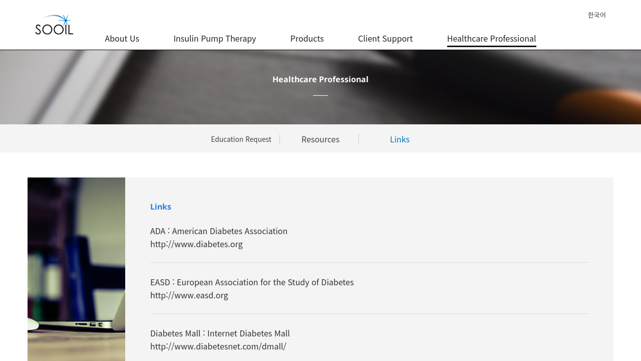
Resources (320, 139)
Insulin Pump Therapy (214, 33)
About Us (122, 33)
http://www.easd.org (189, 295)
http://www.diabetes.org (196, 244)
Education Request (241, 139)
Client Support (385, 33)
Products (307, 33)
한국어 (597, 15)
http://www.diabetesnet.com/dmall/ (218, 346)
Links (400, 139)
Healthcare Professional (491, 33)
